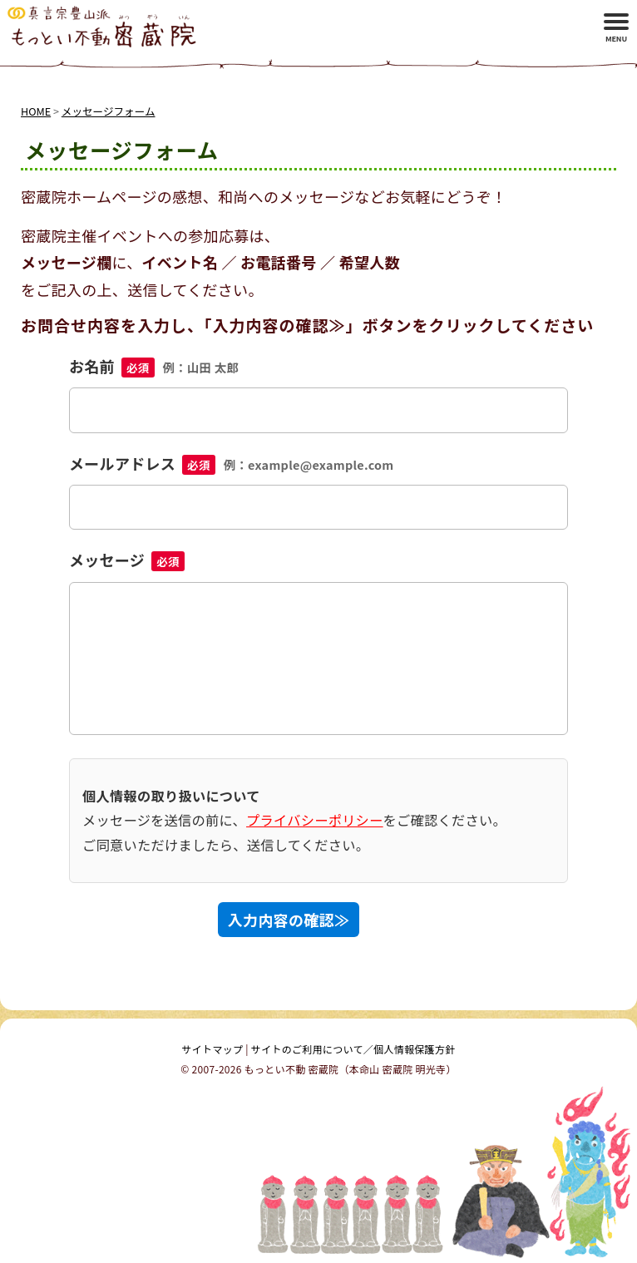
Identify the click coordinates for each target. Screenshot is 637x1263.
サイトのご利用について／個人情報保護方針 (353, 1049)
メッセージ (127, 559)
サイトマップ (213, 1049)
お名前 (154, 366)
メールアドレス (231, 463)
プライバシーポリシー (314, 820)
